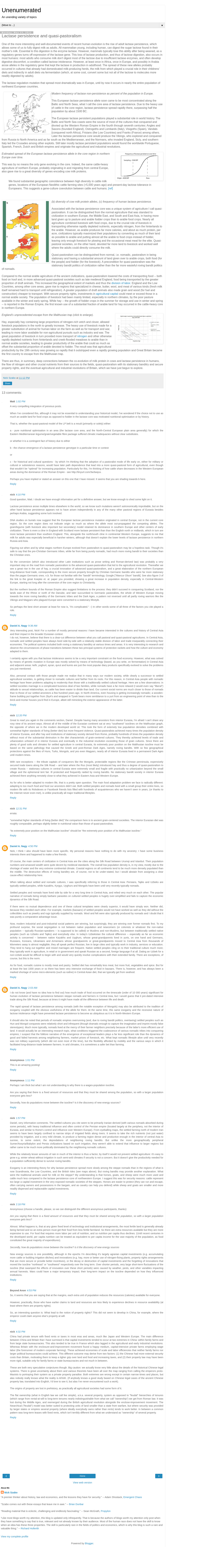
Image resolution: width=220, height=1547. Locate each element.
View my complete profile (14, 1536)
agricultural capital (107, 293)
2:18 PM (20, 1204)
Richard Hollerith (30, 1528)
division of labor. (121, 283)
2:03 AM (32, 987)
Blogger (89, 1543)
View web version (82, 1482)
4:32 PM (20, 1331)
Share (7, 383)
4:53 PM (31, 1290)
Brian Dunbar (76, 1504)
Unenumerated (21, 10)
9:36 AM (32, 625)
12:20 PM (21, 715)
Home (82, 1476)
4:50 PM (32, 846)
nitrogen (82, 336)
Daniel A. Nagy (18, 625)
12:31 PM (21, 808)
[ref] (110, 188)
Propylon (106, 1511)
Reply (13, 484)
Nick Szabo (11, 1492)
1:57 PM (20, 1118)
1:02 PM (20, 401)
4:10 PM (20, 494)
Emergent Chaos (132, 1497)
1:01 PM (30, 1060)
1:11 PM (30, 1080)
